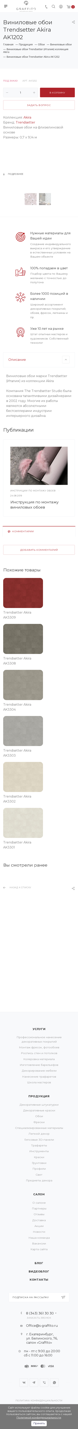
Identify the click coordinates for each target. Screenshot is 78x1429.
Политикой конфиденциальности (39, 1417)
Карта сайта (39, 1249)
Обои (39, 1116)
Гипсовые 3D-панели (39, 1139)
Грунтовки (39, 1162)
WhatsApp (54, 1382)
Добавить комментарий (39, 612)
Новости (39, 1231)
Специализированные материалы (39, 1127)
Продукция (39, 1096)
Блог (39, 1263)
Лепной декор (39, 1133)
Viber (44, 1382)
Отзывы (39, 1214)
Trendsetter (25, 122)
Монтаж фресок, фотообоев (39, 1047)
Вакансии (39, 1243)
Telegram (34, 1382)
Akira (27, 117)
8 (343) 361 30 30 (40, 1313)
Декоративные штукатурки (39, 1104)
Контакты (39, 1279)
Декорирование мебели (39, 1070)
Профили (39, 1168)
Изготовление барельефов (39, 1064)
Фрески (39, 1122)
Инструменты (39, 1151)
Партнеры (39, 1208)
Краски (39, 1157)
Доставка (39, 1220)
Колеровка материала (39, 1059)
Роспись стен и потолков (39, 1053)
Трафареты (39, 1145)
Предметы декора (39, 1180)
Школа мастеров (39, 1082)
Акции (39, 1226)
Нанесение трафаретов (39, 1076)
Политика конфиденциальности (39, 1400)
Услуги (39, 1029)
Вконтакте (24, 1382)
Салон (39, 1194)
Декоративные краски (39, 1110)
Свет (39, 1174)
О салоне (39, 1202)
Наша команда (39, 1237)
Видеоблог (39, 1271)
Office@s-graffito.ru (42, 1326)
